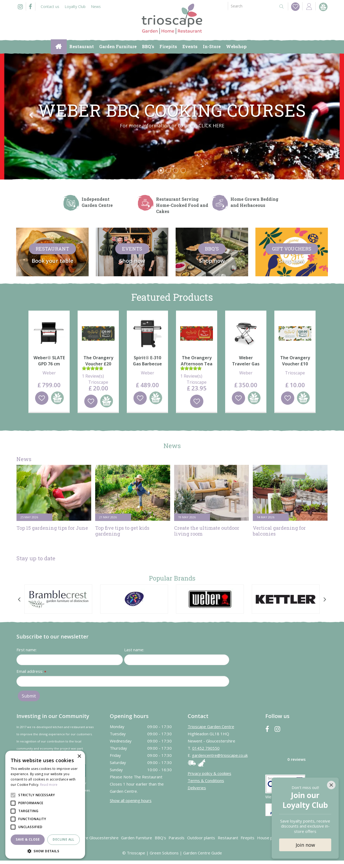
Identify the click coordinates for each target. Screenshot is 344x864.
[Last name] (176, 659)
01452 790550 (206, 748)
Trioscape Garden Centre (211, 726)
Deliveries (197, 787)
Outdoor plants (201, 837)
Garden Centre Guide (202, 852)
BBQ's (160, 837)
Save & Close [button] (28, 839)
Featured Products (172, 297)
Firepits (247, 837)
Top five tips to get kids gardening (122, 531)
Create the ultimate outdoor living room (206, 531)
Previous (31, 115)
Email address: (31, 672)
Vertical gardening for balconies (279, 531)
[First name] (69, 659)
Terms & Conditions (206, 780)
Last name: (134, 649)
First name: (26, 649)
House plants (269, 837)
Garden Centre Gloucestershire (90, 837)
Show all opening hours (131, 800)
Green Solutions (164, 852)
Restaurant (228, 837)
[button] (45, 850)
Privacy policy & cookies (209, 773)
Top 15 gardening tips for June (52, 528)
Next (313, 115)
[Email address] (122, 681)
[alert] (45, 805)
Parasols (176, 837)
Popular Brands (172, 578)
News (172, 445)
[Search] (251, 6)
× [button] (79, 756)
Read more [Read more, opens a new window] (49, 784)
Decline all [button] (63, 839)
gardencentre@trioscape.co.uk (220, 755)
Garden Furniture (136, 837)
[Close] (331, 785)
